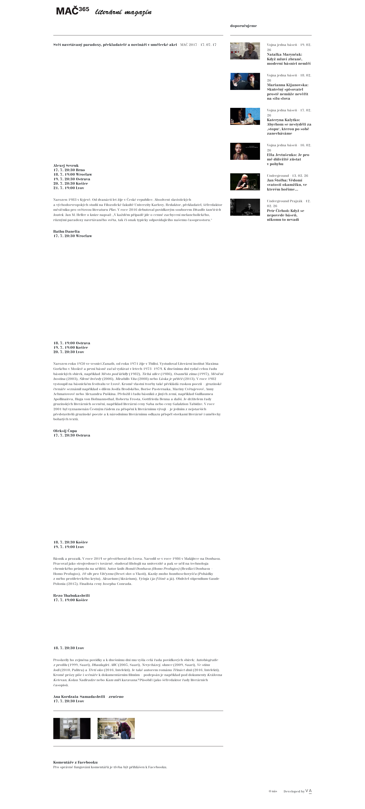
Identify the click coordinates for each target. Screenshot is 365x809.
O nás (273, 791)
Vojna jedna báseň (282, 45)
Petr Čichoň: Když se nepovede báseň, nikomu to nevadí (285, 215)
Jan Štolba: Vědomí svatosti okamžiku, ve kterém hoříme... (287, 184)
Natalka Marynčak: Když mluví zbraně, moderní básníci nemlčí (289, 59)
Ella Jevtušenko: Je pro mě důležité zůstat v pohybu (288, 159)
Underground (278, 176)
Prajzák (296, 201)
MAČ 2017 (189, 45)
